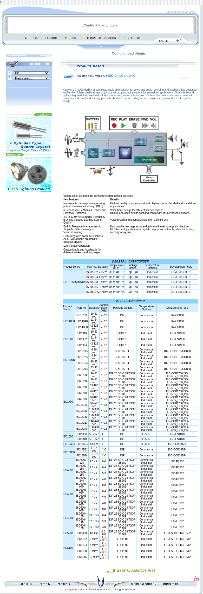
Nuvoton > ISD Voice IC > (92, 76)
